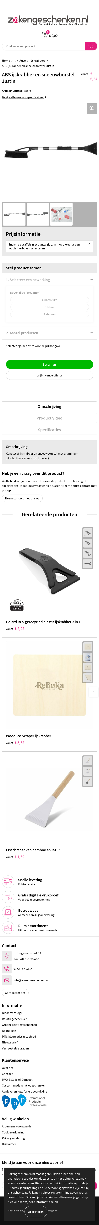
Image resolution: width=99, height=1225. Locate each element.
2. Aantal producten (22, 332)
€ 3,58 (15, 742)
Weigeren (52, 1210)
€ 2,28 (15, 628)
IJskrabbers (37, 60)
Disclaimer (9, 1144)
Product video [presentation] (49, 418)
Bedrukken (9, 1031)
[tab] (49, 406)
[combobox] (43, 46)
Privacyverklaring (13, 1138)
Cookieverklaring (13, 1132)
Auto (22, 60)
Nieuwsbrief (10, 1042)
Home (6, 60)
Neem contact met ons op (22, 498)
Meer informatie (15, 1210)
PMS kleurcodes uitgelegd (19, 1036)
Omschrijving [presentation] (49, 406)
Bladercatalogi (12, 1013)
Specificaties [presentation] (49, 429)
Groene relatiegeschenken (19, 1025)
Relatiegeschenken (14, 1019)
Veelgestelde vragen (15, 1048)
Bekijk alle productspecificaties (24, 97)
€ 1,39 (15, 856)
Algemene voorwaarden (17, 1126)
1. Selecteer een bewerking (28, 279)
